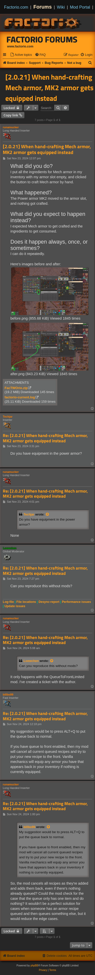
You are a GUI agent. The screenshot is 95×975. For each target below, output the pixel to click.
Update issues (15, 606)
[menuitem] (21, 55)
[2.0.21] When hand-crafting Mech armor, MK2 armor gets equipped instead (49, 88)
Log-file (8, 602)
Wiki (61, 7)
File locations (26, 602)
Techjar (7, 416)
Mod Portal (80, 7)
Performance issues (76, 602)
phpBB (34, 965)
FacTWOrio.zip (16, 388)
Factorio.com (16, 7)
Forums (42, 7)
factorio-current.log (20, 397)
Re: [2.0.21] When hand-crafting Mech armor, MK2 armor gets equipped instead (45, 438)
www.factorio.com (20, 46)
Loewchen (9, 548)
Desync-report (49, 602)
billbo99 (8, 694)
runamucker (11, 127)
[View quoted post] (47, 514)
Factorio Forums (42, 39)
